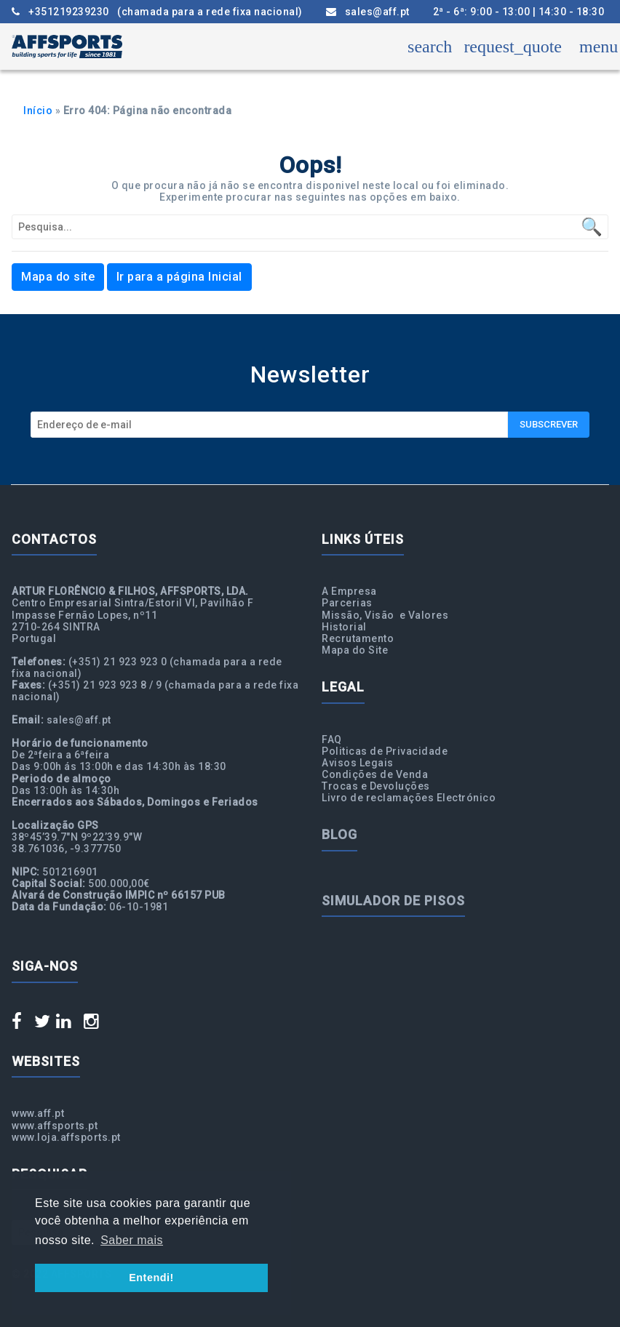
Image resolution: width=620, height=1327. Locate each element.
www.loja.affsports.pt (66, 1137)
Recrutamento (358, 638)
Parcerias (347, 603)
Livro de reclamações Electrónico (409, 797)
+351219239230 (157, 11)
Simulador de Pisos (393, 900)
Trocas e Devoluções (376, 786)
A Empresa (349, 591)
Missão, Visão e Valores (385, 615)
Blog (339, 834)
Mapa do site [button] (58, 277)
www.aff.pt (38, 1113)
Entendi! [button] (151, 1277)
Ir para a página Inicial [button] (179, 277)
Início (37, 110)
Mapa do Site (355, 650)
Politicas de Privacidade (385, 751)
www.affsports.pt (55, 1125)
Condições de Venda (375, 774)
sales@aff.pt (368, 11)
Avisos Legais (358, 763)
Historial (344, 627)
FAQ (332, 739)
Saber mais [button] (131, 1240)
